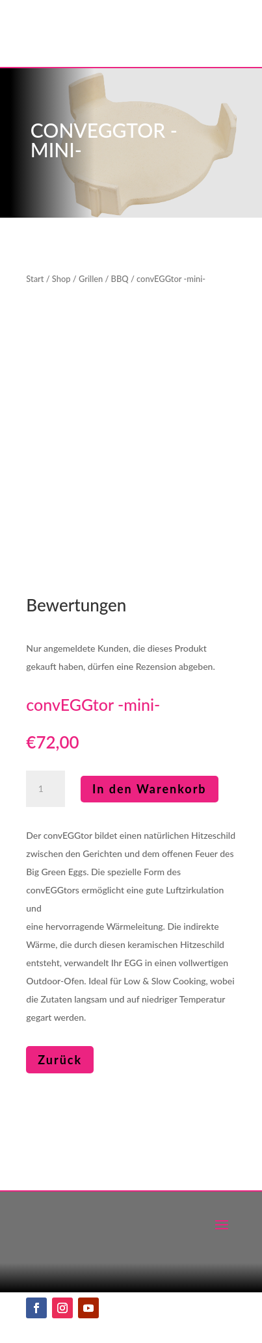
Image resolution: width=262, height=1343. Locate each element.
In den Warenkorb (149, 789)
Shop (61, 279)
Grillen (91, 279)
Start (35, 279)
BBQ (120, 279)
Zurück (60, 1060)
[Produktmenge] (45, 789)
